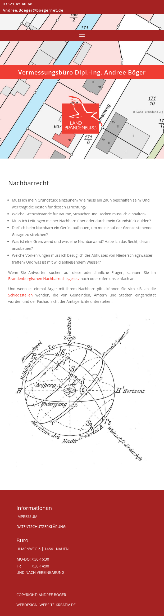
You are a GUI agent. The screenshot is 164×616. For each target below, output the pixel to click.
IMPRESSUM (27, 516)
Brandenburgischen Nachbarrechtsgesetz (44, 278)
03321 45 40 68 (18, 3)
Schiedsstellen (20, 295)
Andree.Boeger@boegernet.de (33, 10)
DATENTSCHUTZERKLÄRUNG (41, 526)
